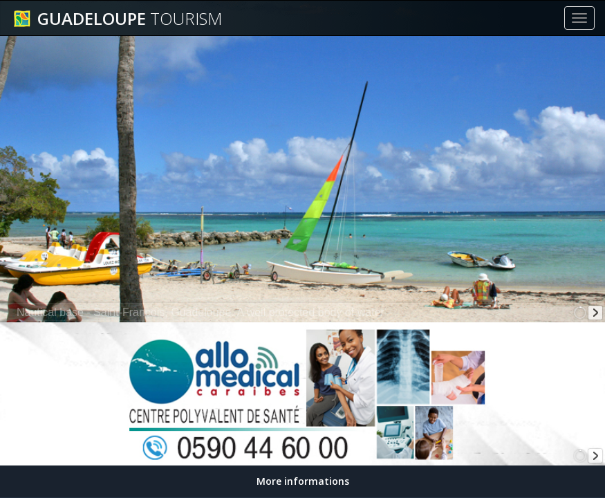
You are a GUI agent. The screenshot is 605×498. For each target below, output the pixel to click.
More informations (303, 481)
